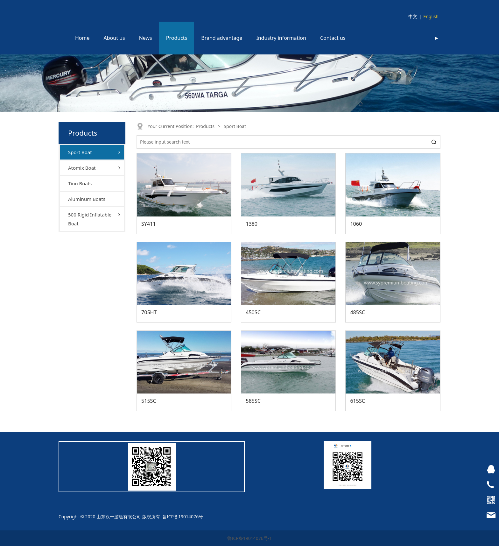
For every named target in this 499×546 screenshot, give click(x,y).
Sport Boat (80, 152)
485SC (357, 312)
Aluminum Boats (86, 199)
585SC (253, 400)
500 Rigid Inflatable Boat (89, 219)
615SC (357, 400)
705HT (149, 312)
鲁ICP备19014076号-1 (249, 538)
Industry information (281, 37)
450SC (253, 312)
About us (114, 37)
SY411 (148, 223)
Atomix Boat (81, 168)
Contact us (333, 37)
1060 (356, 223)
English (431, 16)
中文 (412, 16)
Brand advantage (221, 37)
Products (176, 37)
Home (82, 37)
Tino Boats (80, 183)
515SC (148, 400)
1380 (251, 223)
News (145, 37)
